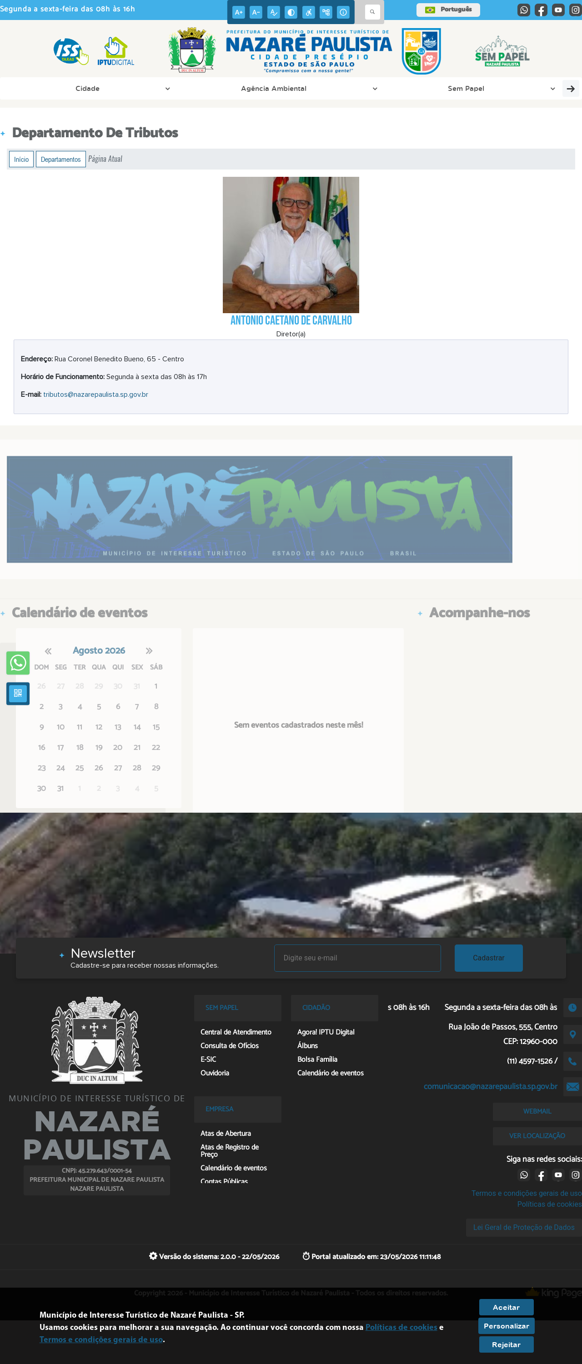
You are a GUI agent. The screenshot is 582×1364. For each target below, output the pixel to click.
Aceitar (506, 1307)
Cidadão (372, 88)
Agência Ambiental (93, 88)
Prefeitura (216, 88)
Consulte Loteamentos (443, 88)
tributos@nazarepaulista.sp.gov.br (95, 394)
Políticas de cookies (549, 1204)
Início (21, 159)
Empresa (323, 88)
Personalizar (506, 1326)
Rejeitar (506, 1344)
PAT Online (267, 88)
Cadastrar (489, 958)
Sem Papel (163, 88)
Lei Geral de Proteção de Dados (524, 1227)
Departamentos (61, 159)
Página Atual (105, 159)
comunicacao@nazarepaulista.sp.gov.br (490, 1087)
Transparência (525, 88)
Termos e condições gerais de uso (527, 1193)
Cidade (29, 88)
